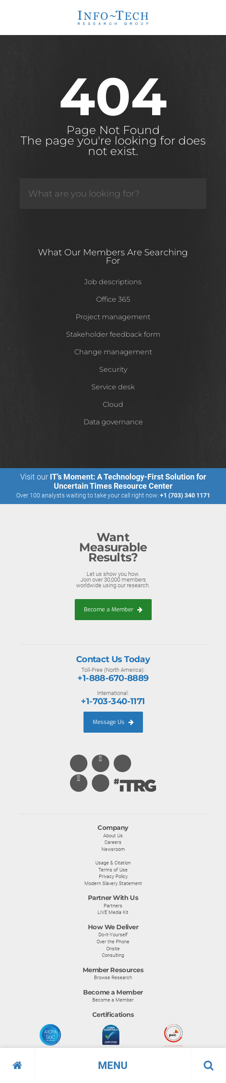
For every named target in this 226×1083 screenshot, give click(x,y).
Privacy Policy (113, 876)
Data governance (113, 422)
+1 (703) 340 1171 (185, 495)
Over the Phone (113, 941)
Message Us (113, 722)
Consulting (113, 955)
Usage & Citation (113, 863)
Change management (113, 352)
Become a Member (113, 609)
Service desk (113, 387)
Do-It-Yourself (113, 934)
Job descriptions (113, 282)
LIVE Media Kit (113, 912)
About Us (113, 836)
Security (113, 369)
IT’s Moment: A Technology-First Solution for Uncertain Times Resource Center (128, 481)
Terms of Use (113, 870)
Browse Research (113, 977)
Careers (113, 842)
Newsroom (113, 849)
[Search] (113, 193)
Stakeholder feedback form (113, 334)
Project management (113, 317)
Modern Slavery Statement (113, 883)
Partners (113, 906)
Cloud (113, 404)
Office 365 (113, 299)
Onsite (113, 948)
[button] (113, 1065)
